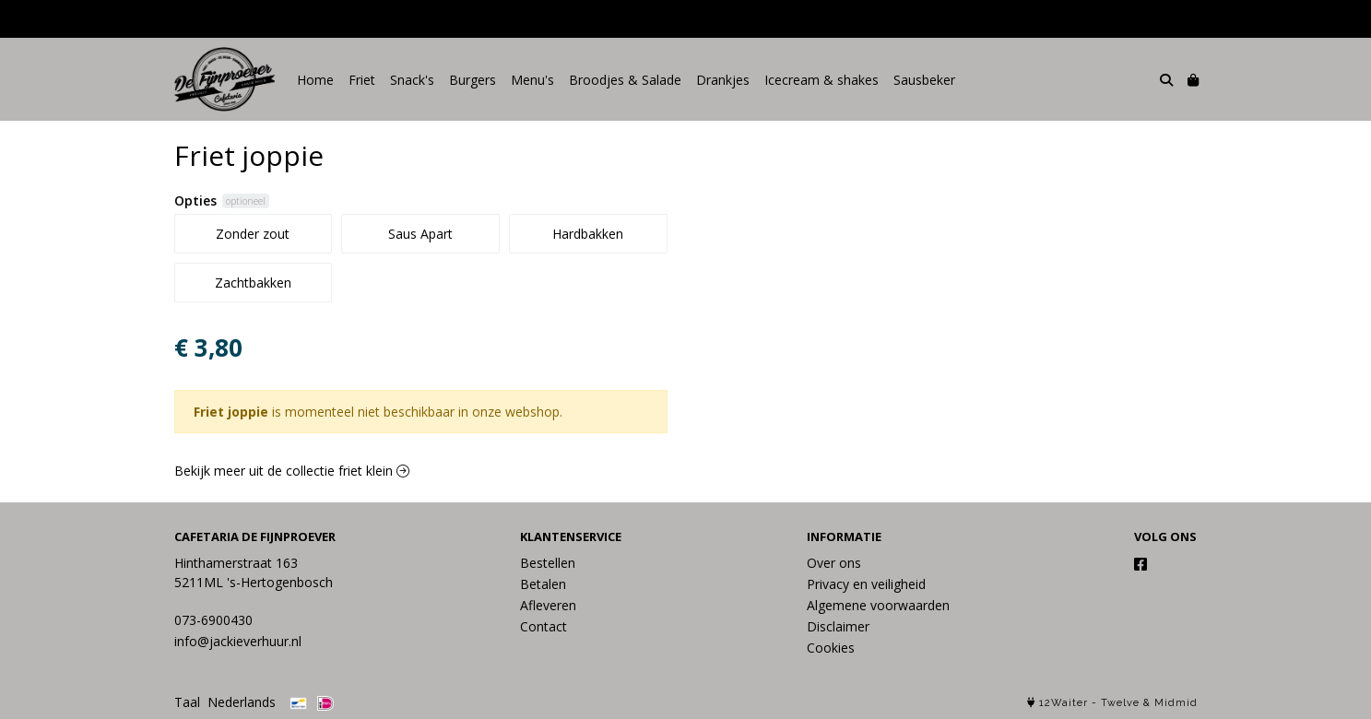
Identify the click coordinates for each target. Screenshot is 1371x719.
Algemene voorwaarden (878, 605)
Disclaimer (838, 626)
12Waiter (1063, 703)
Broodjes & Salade (625, 79)
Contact (543, 626)
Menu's (532, 79)
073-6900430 (213, 620)
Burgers (472, 79)
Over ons (834, 563)
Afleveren (548, 605)
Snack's (412, 79)
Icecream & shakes (821, 79)
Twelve (1120, 703)
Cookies (831, 647)
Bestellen (547, 563)
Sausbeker (924, 79)
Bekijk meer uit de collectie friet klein (291, 470)
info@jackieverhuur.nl (237, 641)
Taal (187, 702)
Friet (362, 79)
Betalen (543, 584)
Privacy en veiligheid (866, 584)
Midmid (1176, 703)
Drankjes (723, 79)
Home (315, 79)
